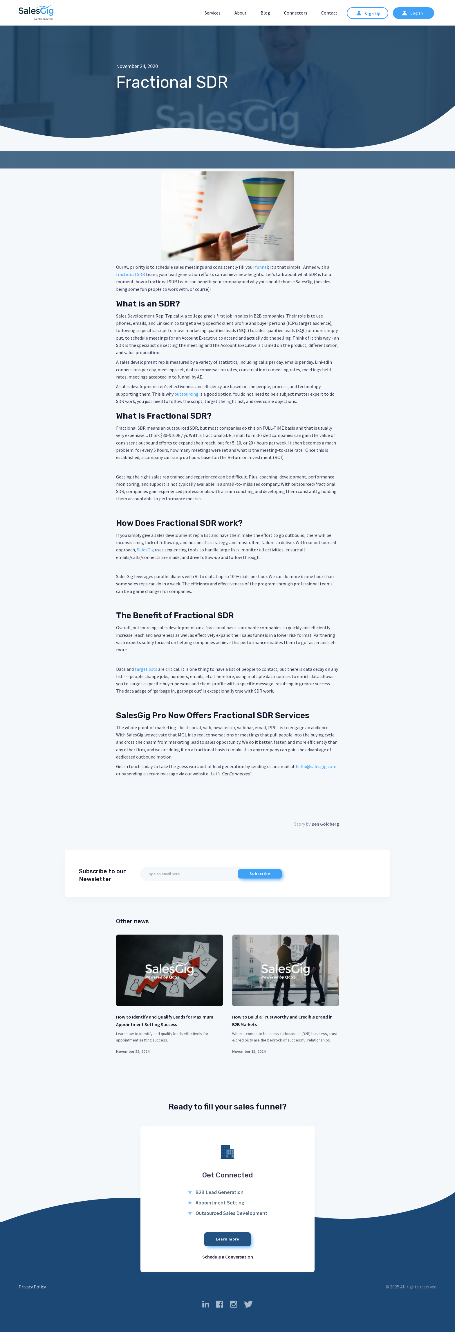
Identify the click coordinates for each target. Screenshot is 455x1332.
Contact (329, 13)
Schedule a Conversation (227, 1257)
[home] (36, 13)
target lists (146, 669)
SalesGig (145, 550)
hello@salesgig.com (316, 766)
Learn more (227, 1239)
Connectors (295, 13)
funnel (261, 267)
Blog (265, 13)
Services (213, 13)
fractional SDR (130, 274)
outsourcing (186, 394)
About (240, 13)
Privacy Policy (32, 1287)
